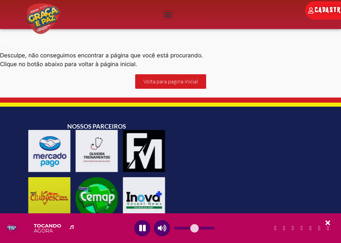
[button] (168, 14)
